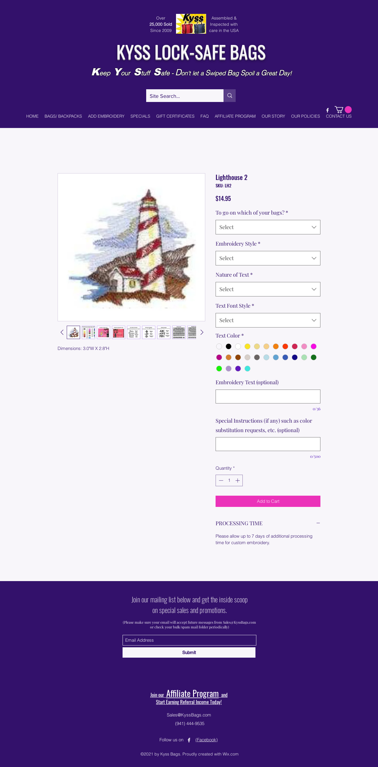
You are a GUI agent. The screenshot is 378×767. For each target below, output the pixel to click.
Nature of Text (234, 274)
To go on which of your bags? (252, 212)
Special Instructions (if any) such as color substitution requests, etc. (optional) (264, 425)
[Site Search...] (180, 96)
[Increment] (238, 480)
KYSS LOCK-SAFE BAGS (190, 51)
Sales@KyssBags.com (239, 622)
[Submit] (189, 652)
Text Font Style (235, 305)
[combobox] (268, 227)
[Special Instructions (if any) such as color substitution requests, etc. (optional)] (268, 444)
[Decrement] (220, 480)
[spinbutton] (229, 480)
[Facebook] (327, 110)
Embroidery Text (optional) (247, 382)
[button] (343, 109)
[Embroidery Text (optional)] (268, 396)
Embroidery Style (238, 243)
